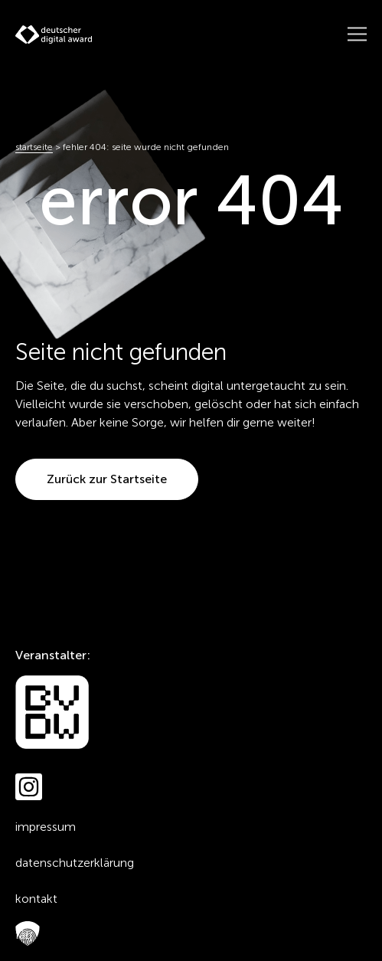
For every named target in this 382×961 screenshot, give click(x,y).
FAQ (23, 934)
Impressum (45, 826)
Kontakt (36, 898)
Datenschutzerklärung (74, 862)
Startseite (34, 147)
